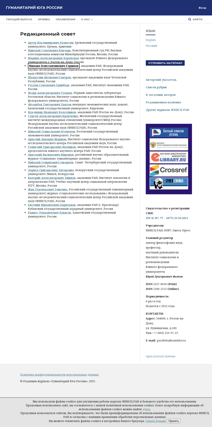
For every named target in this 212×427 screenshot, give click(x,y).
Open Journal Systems (160, 356)
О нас (86, 19)
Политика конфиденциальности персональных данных (59, 374)
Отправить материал (165, 63)
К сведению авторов (161, 95)
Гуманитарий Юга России (34, 8)
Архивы (44, 19)
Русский (151, 46)
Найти (197, 19)
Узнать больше (156, 421)
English (151, 40)
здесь (146, 409)
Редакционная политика (163, 102)
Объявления (65, 19)
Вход (202, 7)
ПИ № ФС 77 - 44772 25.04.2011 (167, 218)
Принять (173, 421)
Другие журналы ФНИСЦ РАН (167, 110)
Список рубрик (156, 87)
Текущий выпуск (19, 19)
